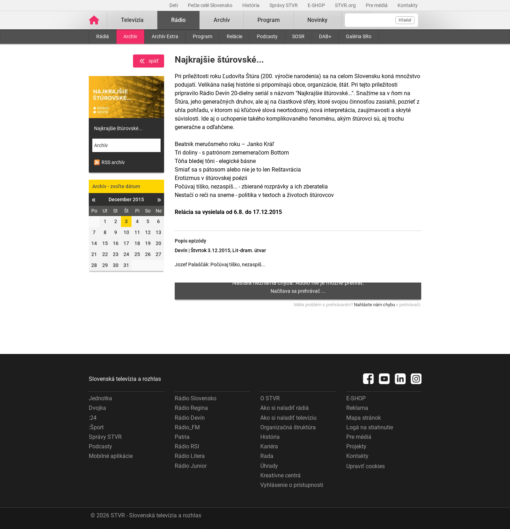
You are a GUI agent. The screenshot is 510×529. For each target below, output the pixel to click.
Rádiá (102, 36)
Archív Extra (165, 36)
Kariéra (269, 446)
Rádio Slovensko (195, 398)
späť (148, 61)
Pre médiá (377, 5)
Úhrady (269, 466)
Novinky (317, 20)
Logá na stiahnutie (369, 427)
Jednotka (100, 398)
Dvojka (97, 408)
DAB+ (325, 36)
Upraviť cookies (365, 466)
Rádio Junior (191, 466)
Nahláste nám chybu (374, 304)
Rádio (178, 20)
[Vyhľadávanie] (381, 20)
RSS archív (109, 162)
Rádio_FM (187, 427)
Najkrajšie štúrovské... (118, 128)
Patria (182, 437)
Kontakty (408, 5)
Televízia (132, 20)
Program (202, 36)
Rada (266, 456)
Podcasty (267, 36)
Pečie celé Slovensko (210, 5)
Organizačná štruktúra (288, 427)
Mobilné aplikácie (111, 456)
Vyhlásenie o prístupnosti (291, 485)
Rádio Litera (190, 456)
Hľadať (405, 20)
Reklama (357, 408)
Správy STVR (284, 5)
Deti (174, 5)
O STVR (270, 398)
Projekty (356, 446)
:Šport (96, 427)
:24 (93, 417)
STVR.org (346, 5)
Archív (130, 36)
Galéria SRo (358, 36)
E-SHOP (317, 5)
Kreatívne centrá (280, 475)
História (251, 5)
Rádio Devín (190, 417)
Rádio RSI (187, 446)
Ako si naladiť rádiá (284, 408)
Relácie (234, 36)
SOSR (298, 36)
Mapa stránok (363, 417)
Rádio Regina (191, 408)
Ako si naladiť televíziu (288, 417)
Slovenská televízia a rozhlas (125, 379)
